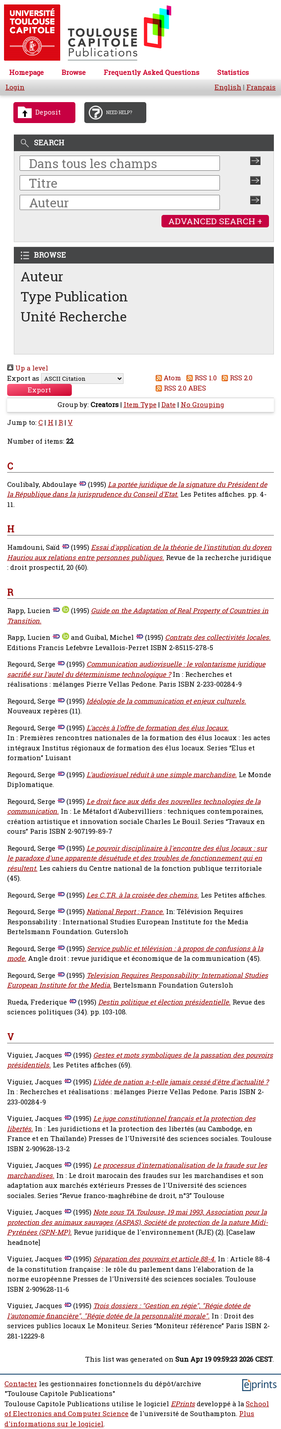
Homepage (26, 72)
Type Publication (74, 296)
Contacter (20, 1383)
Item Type (140, 404)
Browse (74, 72)
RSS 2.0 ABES (180, 388)
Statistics (233, 72)
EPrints (183, 1403)
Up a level (27, 368)
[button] (39, 390)
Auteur (42, 276)
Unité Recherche (74, 316)
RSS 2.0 (236, 378)
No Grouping (202, 404)
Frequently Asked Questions (151, 72)
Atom (167, 378)
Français (261, 87)
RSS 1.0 (200, 378)
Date (168, 404)
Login (15, 87)
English (228, 87)
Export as (23, 378)
